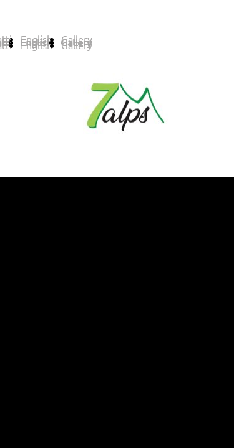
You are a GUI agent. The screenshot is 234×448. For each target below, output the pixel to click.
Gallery (76, 45)
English (36, 45)
